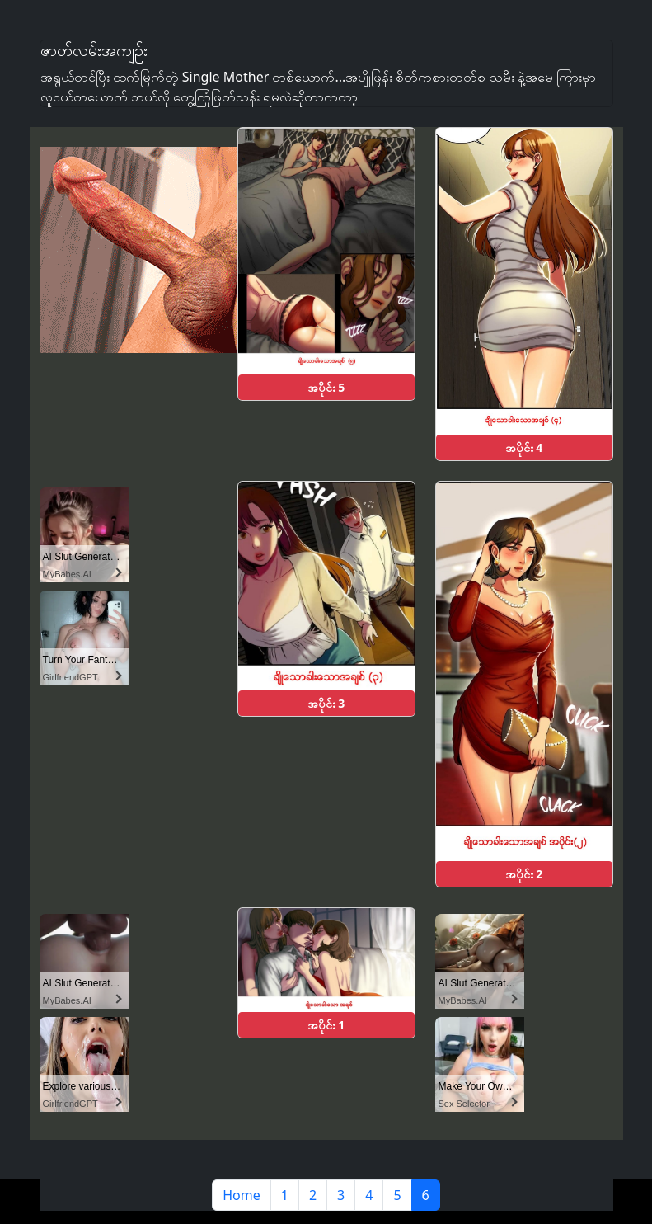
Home (241, 1195)
